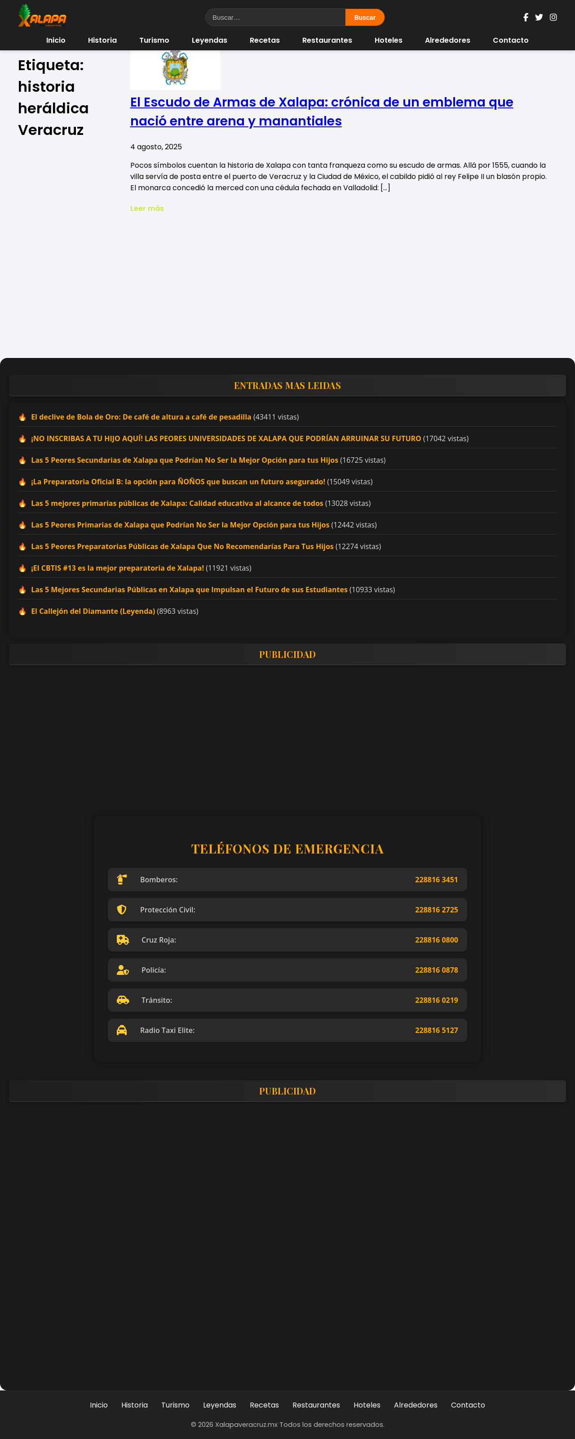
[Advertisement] (287, 286)
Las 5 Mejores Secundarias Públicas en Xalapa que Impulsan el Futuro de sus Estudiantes (189, 589)
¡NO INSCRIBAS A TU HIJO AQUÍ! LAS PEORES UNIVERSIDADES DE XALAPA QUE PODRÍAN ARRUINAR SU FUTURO (226, 438)
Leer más (147, 208)
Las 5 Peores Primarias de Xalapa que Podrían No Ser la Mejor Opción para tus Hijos (180, 525)
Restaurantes (327, 40)
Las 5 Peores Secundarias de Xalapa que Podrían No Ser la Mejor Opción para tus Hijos (184, 460)
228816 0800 (436, 940)
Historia (102, 40)
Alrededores (447, 40)
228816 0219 (436, 1000)
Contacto (511, 40)
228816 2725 (436, 910)
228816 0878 (436, 970)
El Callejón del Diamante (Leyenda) (93, 611)
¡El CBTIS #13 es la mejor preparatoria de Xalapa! (117, 568)
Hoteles (388, 40)
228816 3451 (436, 880)
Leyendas (209, 40)
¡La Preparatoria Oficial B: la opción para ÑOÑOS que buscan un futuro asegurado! (178, 482)
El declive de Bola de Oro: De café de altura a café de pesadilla (141, 417)
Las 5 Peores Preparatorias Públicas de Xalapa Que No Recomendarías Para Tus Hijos (182, 546)
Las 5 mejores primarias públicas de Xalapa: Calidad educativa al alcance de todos (177, 503)
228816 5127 (436, 1030)
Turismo (154, 40)
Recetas (265, 40)
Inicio (56, 40)
